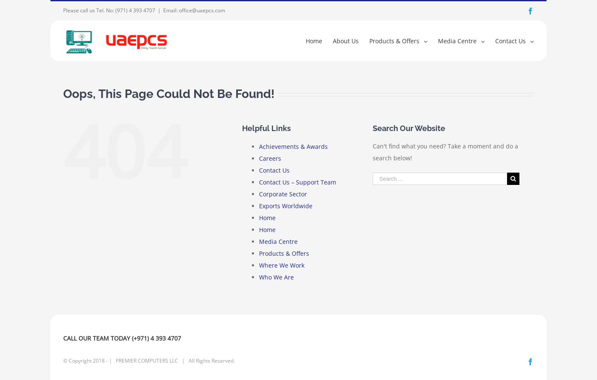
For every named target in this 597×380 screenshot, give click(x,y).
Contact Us (274, 170)
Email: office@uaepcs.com (194, 10)
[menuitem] (319, 40)
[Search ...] (440, 179)
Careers (270, 158)
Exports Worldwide (285, 206)
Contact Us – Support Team (297, 182)
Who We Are (276, 277)
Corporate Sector (283, 194)
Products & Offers (284, 253)
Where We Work (281, 265)
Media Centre (278, 242)
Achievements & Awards (293, 146)
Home (267, 218)
